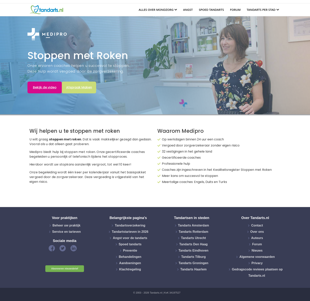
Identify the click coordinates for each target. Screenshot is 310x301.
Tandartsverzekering (130, 225)
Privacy (257, 263)
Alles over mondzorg (156, 10)
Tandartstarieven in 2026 (130, 231)
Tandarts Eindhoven (194, 250)
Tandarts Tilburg (193, 256)
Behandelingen (130, 256)
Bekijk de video (45, 87)
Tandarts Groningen (193, 263)
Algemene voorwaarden (257, 256)
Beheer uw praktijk (66, 225)
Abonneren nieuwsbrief (64, 268)
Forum (235, 10)
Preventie (130, 250)
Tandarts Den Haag (193, 244)
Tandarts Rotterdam (193, 231)
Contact (257, 225)
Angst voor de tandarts (130, 238)
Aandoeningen (130, 263)
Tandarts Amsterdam (193, 225)
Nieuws (257, 250)
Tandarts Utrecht (193, 238)
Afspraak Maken (79, 87)
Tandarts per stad (261, 10)
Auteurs (257, 238)
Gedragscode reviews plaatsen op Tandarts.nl (257, 272)
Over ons (257, 231)
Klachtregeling (130, 269)
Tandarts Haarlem (193, 269)
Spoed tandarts (211, 10)
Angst (188, 10)
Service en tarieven (66, 231)
